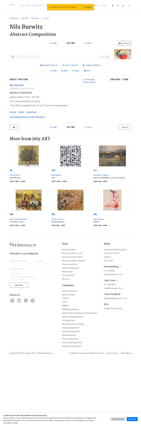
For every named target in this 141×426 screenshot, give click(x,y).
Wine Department (69, 404)
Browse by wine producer (72, 326)
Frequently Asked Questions (115, 318)
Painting (21, 181)
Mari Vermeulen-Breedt (18, 288)
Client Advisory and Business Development (79, 382)
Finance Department (70, 408)
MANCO (65, 375)
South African (31, 181)
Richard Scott (15, 244)
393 (53, 283)
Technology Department (72, 411)
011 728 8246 (109, 340)
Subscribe (19, 354)
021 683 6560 (109, 353)
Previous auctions (69, 333)
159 (53, 239)
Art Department (68, 389)
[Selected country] (12, 345)
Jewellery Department (70, 397)
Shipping (107, 326)
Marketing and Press (70, 378)
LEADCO (65, 367)
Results (127, 43)
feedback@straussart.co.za (115, 367)
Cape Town (109, 349)
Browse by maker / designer (73, 329)
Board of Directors (69, 360)
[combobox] (13, 329)
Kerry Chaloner (98, 288)
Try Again (88, 7)
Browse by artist (68, 318)
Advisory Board (68, 363)
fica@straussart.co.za (113, 377)
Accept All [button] (132, 419)
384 (11, 283)
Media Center (67, 340)
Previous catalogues (70, 337)
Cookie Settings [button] (118, 419)
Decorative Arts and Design (73, 393)
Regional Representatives (72, 386)
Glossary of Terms (111, 322)
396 (95, 283)
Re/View (35, 18)
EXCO (64, 371)
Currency (92, 134)
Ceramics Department (71, 400)
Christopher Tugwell (100, 244)
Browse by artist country (72, 322)
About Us (66, 348)
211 (95, 239)
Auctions (14, 18)
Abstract (13, 181)
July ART (24, 18)
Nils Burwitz (17, 154)
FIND (103, 5)
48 (11, 239)
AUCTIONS (25, 5)
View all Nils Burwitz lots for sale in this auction (27, 186)
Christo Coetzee (57, 288)
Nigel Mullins (56, 244)
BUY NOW (38, 5)
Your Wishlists (68, 344)
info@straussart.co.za (113, 343)
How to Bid (108, 329)
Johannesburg (111, 335)
